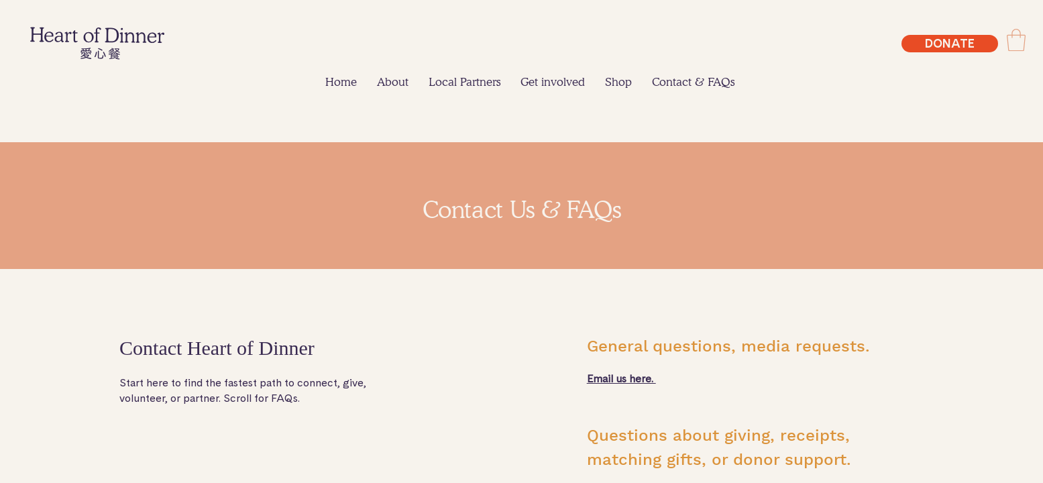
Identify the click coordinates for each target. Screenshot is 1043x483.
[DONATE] (949, 44)
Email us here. (621, 378)
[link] (1016, 40)
